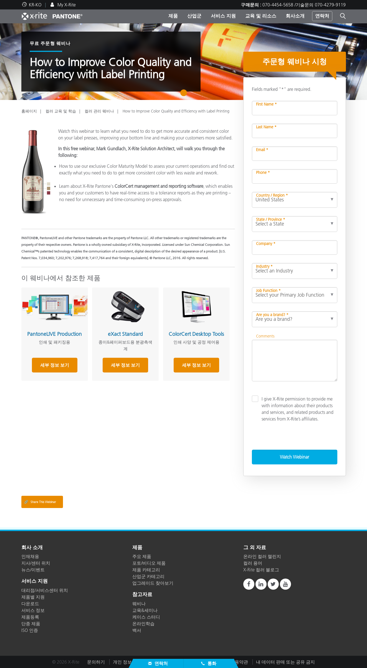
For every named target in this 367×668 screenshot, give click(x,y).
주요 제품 (141, 556)
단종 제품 (30, 623)
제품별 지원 (33, 597)
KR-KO (35, 4)
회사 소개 (32, 548)
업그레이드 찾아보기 (152, 583)
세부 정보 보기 (54, 365)
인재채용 (30, 556)
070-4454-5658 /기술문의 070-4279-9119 (304, 4)
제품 (173, 16)
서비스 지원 (223, 16)
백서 (136, 630)
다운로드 (30, 603)
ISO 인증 (29, 630)
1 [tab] (185, 94)
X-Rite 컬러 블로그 (261, 569)
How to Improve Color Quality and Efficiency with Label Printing (176, 111)
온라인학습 (143, 623)
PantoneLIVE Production (54, 334)
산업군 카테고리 (148, 576)
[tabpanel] (183, 61)
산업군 (194, 16)
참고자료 (142, 594)
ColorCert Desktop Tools (195, 337)
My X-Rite (66, 4)
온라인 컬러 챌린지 (262, 556)
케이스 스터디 (146, 617)
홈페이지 (29, 111)
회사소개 (295, 16)
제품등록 (30, 617)
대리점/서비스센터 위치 (44, 590)
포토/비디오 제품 (149, 563)
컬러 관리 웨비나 (99, 111)
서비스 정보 (33, 610)
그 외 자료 (254, 548)
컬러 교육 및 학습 (60, 111)
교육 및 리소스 (260, 16)
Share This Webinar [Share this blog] (40, 502)
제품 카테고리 (146, 569)
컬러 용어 (252, 563)
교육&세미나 (145, 610)
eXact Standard (124, 334)
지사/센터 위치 (35, 563)
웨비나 (139, 603)
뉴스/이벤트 (33, 569)
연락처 (322, 16)
